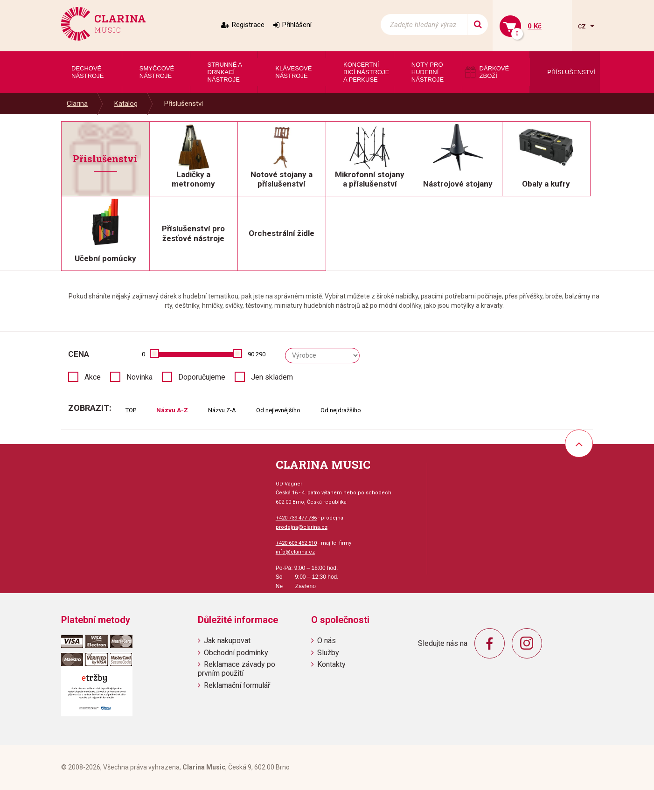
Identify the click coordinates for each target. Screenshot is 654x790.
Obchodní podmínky (236, 652)
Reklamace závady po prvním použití (236, 669)
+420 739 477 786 (296, 518)
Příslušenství (183, 103)
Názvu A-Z (172, 410)
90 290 (256, 354)
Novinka (139, 377)
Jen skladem (272, 377)
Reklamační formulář (237, 685)
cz (583, 25)
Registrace (248, 25)
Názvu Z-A (222, 410)
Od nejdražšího (340, 410)
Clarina (77, 103)
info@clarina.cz (295, 552)
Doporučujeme (201, 377)
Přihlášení (297, 25)
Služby (328, 652)
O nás (326, 640)
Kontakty (331, 664)
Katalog (126, 103)
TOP (130, 410)
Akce (92, 377)
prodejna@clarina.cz (301, 527)
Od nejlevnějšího (278, 410)
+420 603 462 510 (296, 543)
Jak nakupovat (227, 640)
